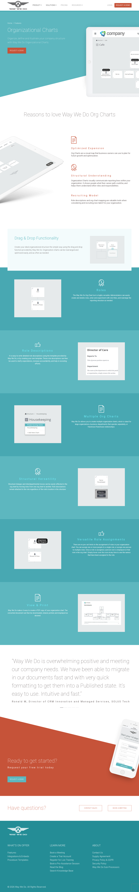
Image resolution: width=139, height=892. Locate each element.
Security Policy (99, 863)
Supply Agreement (101, 856)
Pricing (64, 5)
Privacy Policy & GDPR (102, 860)
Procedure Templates (18, 860)
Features (12, 852)
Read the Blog (56, 867)
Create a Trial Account (60, 856)
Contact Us (97, 852)
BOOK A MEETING (120, 808)
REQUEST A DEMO (17, 51)
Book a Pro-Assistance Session (65, 863)
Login (109, 5)
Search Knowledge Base (61, 870)
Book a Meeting (57, 852)
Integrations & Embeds (18, 856)
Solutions (50, 5)
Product (36, 5)
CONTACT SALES (90, 808)
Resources (77, 5)
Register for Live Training (62, 860)
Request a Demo (123, 5)
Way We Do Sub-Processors (105, 867)
